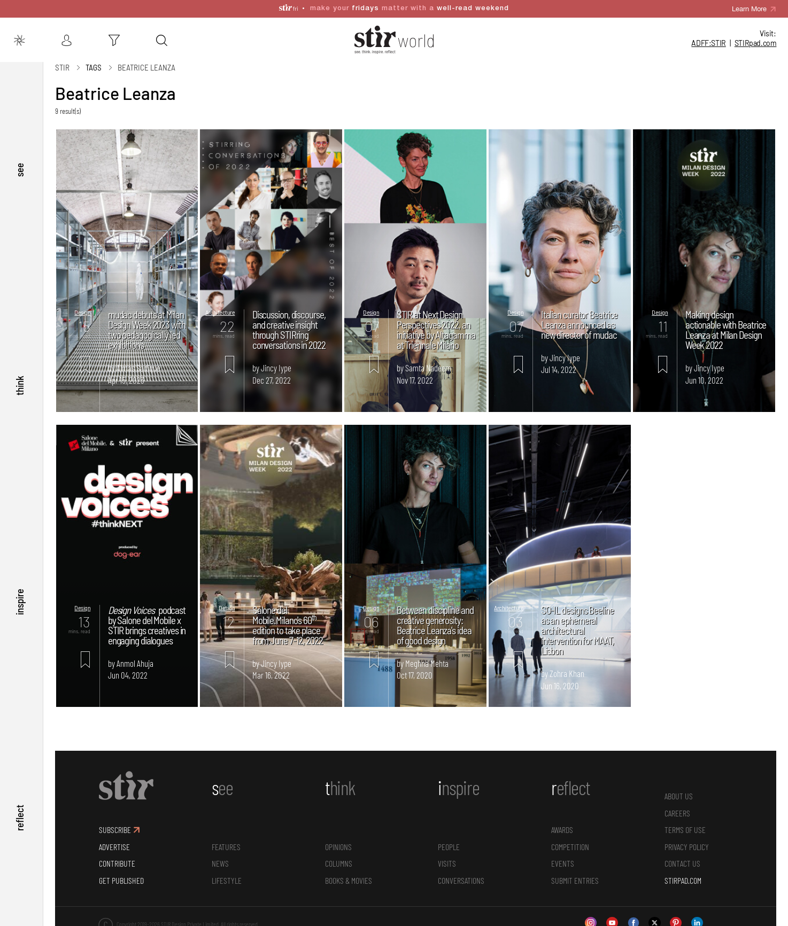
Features (226, 841)
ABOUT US (679, 790)
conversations (461, 875)
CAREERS (677, 808)
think (19, 382)
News (220, 858)
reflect (19, 817)
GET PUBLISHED (121, 875)
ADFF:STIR (708, 43)
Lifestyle (227, 875)
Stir (62, 62)
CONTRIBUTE (117, 858)
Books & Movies (348, 875)
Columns (338, 858)
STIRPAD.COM (683, 875)
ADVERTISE (114, 841)
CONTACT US (682, 858)
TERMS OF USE (685, 825)
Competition (570, 841)
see (19, 165)
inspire (19, 600)
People (449, 841)
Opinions (338, 841)
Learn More (749, 5)
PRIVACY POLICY (687, 841)
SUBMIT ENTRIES (575, 875)
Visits (447, 858)
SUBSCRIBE (115, 825)
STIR (756, 43)
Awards (562, 825)
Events (562, 858)
